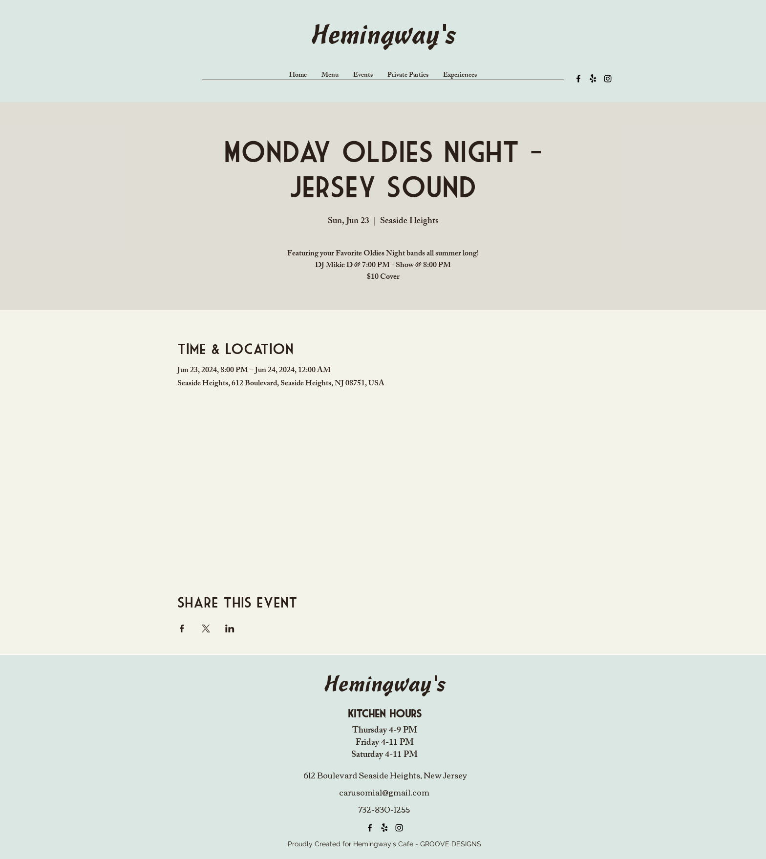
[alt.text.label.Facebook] (578, 79)
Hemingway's (383, 36)
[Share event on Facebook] (182, 628)
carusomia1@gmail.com (384, 792)
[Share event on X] (206, 628)
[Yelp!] (593, 79)
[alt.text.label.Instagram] (608, 79)
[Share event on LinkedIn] (229, 628)
